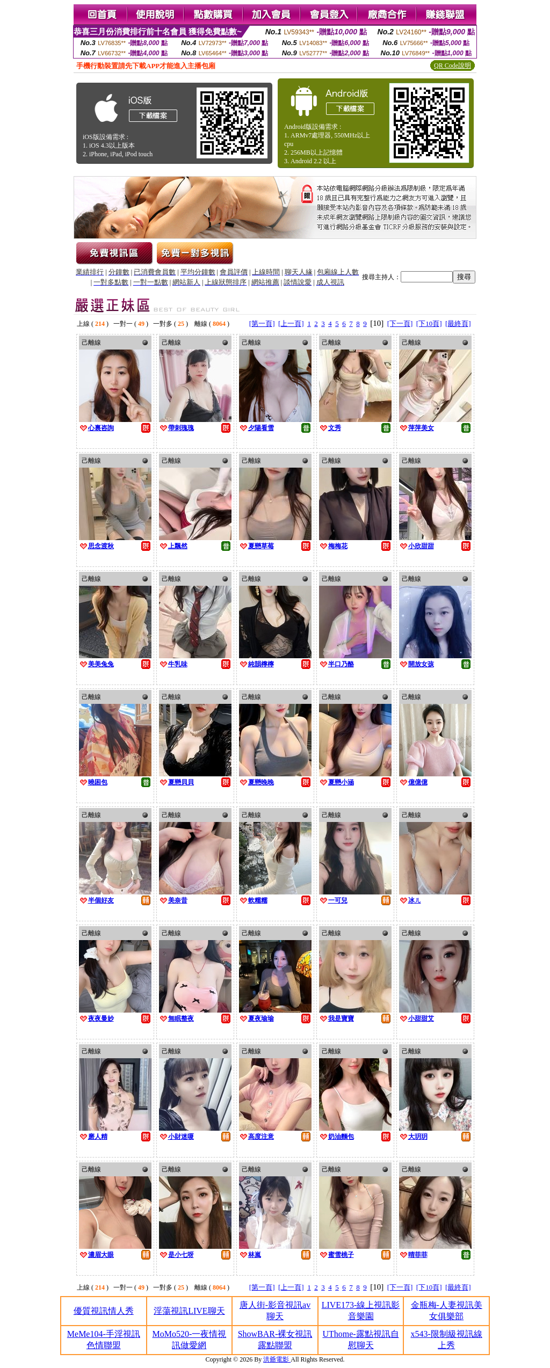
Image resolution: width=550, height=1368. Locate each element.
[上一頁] (291, 323)
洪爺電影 (277, 1359)
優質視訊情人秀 (104, 1310)
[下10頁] (429, 323)
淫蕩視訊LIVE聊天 (189, 1310)
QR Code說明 (452, 65)
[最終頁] (458, 323)
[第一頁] (262, 323)
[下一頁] (400, 323)
